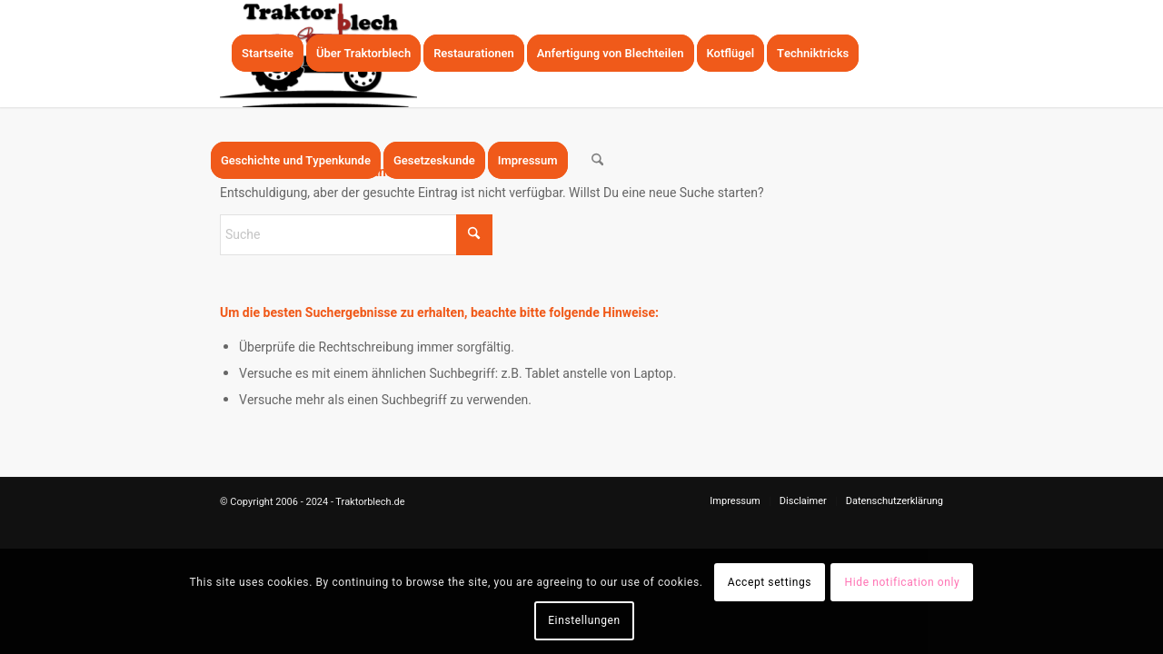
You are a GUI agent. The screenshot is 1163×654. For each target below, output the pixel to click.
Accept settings (769, 582)
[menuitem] (267, 53)
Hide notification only (902, 582)
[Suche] (597, 160)
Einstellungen (584, 620)
